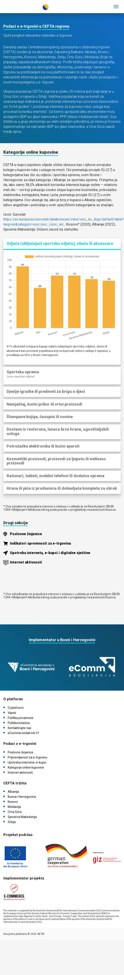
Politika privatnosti (20, 718)
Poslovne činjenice (26, 534)
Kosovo (13, 801)
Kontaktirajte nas (19, 728)
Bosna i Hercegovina (22, 796)
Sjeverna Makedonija (22, 817)
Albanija (13, 791)
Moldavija (14, 807)
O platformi (16, 708)
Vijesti (12, 713)
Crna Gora (15, 812)
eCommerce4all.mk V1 (23, 733)
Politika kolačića (19, 723)
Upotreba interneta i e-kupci (27, 762)
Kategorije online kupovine (26, 767)
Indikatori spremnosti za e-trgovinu (40, 543)
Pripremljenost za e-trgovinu (27, 757)
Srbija (12, 822)
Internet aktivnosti (26, 562)
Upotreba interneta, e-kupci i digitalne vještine (50, 553)
